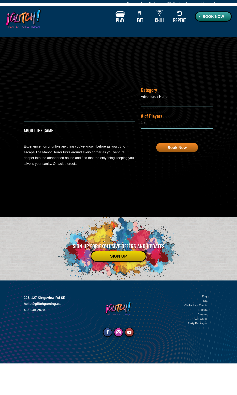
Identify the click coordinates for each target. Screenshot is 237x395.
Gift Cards (174, 3)
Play (204, 327)
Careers (191, 3)
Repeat (202, 341)
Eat (205, 332)
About (205, 3)
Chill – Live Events (195, 336)
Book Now (213, 16)
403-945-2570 (34, 341)
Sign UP (118, 287)
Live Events (128, 3)
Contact (218, 3)
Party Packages (151, 3)
